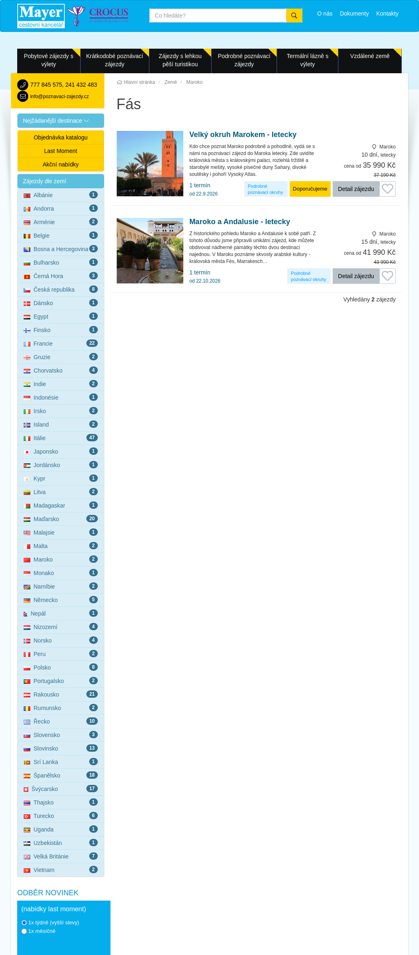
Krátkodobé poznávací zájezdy (114, 60)
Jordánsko (61, 464)
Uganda (61, 829)
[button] (61, 121)
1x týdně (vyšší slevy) (50, 922)
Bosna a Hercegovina (61, 248)
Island (61, 424)
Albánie (61, 194)
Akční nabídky (61, 164)
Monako (61, 572)
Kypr (61, 478)
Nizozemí (61, 626)
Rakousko (61, 694)
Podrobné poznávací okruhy (265, 189)
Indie (61, 383)
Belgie (61, 235)
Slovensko (61, 734)
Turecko (61, 815)
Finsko (61, 329)
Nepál (61, 613)
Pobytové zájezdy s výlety (49, 60)
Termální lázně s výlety (308, 60)
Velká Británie (61, 856)
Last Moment (60, 151)
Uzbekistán (61, 842)
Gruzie (61, 356)
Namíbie (61, 586)
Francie (61, 343)
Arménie (61, 221)
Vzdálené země (370, 56)
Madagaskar (61, 505)
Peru (61, 653)
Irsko (61, 410)
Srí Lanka (61, 761)
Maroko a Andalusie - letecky (239, 222)
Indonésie (61, 397)
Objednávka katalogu (61, 137)
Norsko (61, 640)
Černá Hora (61, 275)
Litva (61, 491)
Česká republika (61, 289)
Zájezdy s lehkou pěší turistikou (180, 60)
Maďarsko (61, 518)
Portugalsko (61, 680)
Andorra (61, 208)
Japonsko (61, 451)
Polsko (61, 667)
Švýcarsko (61, 788)
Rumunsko (61, 707)
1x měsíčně (38, 931)
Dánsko (61, 302)
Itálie (61, 437)
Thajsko (61, 802)
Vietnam (61, 869)
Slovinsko (61, 748)
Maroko (61, 559)
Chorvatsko (61, 370)
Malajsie (61, 532)
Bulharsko (61, 262)
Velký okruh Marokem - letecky (243, 135)
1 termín (203, 189)
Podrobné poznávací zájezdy (244, 60)
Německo (61, 599)
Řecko (61, 721)
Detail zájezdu (356, 189)
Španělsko (61, 775)
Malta (61, 545)
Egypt (61, 316)
